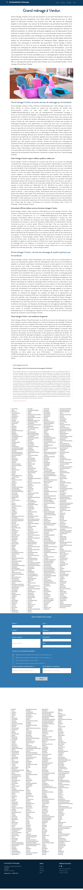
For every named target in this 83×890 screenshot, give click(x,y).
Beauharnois (14, 768)
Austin (29, 453)
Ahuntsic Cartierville (32, 542)
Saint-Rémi (14, 789)
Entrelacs (30, 548)
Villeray (29, 413)
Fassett (43, 823)
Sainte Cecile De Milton (49, 568)
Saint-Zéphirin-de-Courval (64, 841)
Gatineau (14, 593)
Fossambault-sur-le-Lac (31, 713)
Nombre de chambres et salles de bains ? (23, 666)
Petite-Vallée (29, 786)
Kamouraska (29, 733)
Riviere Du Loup (47, 607)
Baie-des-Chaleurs (30, 803)
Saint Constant (31, 416)
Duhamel (44, 832)
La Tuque (14, 606)
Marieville (62, 456)
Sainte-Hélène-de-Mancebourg (33, 844)
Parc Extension (47, 585)
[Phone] (7, 2)
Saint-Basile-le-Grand (16, 775)
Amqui (27, 777)
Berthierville (44, 741)
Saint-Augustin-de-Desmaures (65, 807)
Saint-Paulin (44, 757)
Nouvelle (28, 800)
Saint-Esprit (44, 729)
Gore (61, 535)
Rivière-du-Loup (15, 754)
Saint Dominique (15, 579)
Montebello (44, 822)
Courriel (14, 630)
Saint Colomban (31, 459)
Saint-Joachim (61, 777)
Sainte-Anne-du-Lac (16, 829)
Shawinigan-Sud (45, 764)
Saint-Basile (28, 723)
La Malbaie (14, 511)
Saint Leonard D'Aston (17, 465)
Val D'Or (13, 498)
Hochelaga (46, 485)
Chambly (30, 569)
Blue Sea (44, 854)
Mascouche (30, 514)
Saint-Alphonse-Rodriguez (48, 720)
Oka (45, 587)
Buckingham (45, 848)
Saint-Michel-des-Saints (17, 828)
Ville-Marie (28, 828)
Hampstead (14, 566)
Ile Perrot (62, 465)
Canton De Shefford (64, 452)
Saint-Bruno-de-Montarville (18, 770)
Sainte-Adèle (15, 839)
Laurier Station (15, 437)
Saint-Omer (28, 804)
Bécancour (60, 829)
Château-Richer (15, 854)
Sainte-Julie (14, 778)
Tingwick (14, 471)
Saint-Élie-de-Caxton (46, 758)
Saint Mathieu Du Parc (65, 410)
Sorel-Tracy (14, 744)
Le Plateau (30, 479)
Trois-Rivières (15, 719)
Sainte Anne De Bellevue (49, 569)
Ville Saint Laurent (48, 517)
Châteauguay (15, 738)
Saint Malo (30, 408)
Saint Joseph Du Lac (16, 577)
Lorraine (46, 527)
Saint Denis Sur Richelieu (65, 459)
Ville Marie (14, 540)
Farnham (62, 461)
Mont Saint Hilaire (48, 566)
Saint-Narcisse (45, 709)
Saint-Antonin (29, 755)
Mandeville (46, 590)
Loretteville (14, 482)
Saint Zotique (47, 521)
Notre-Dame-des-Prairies (17, 807)
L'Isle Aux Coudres (16, 463)
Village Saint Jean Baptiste (18, 574)
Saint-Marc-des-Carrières (31, 725)
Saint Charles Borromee (65, 445)
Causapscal (28, 778)
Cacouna (28, 751)
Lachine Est (62, 481)
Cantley (43, 836)
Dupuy (27, 847)
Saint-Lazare (14, 796)
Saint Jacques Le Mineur (49, 503)
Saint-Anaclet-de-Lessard (31, 774)
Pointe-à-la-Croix (30, 799)
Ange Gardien (31, 507)
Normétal (28, 826)
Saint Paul (30, 550)
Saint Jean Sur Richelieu (65, 588)
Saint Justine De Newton (49, 472)
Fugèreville (28, 831)
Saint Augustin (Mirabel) (33, 523)
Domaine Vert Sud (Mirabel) (50, 523)
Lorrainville (28, 833)
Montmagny (28, 739)
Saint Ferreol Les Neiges (17, 449)
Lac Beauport (15, 537)
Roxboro (46, 505)
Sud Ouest (46, 490)
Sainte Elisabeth (31, 463)
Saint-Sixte (44, 825)
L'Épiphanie (44, 732)
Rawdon (29, 481)
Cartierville (46, 433)
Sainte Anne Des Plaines (65, 408)
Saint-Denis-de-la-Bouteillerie (32, 738)
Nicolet (13, 478)
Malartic (13, 548)
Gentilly (13, 546)
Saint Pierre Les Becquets (17, 520)
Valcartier (14, 549)
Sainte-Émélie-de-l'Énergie (48, 723)
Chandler (28, 790)
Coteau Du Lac (31, 450)
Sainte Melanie (47, 550)
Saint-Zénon (45, 725)
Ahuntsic (62, 416)
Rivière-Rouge (15, 819)
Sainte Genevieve (32, 461)
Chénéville (44, 826)
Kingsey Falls (15, 494)
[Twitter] (61, 866)
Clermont (14, 485)
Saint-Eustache (15, 746)
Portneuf (14, 555)
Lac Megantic (63, 582)
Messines (14, 431)
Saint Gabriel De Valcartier (18, 447)
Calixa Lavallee (47, 539)
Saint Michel (46, 427)
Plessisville (14, 521)
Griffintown (46, 478)
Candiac (46, 555)
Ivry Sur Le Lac (47, 414)
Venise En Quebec (48, 500)
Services (41, 868)
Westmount (62, 439)
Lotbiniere (14, 556)
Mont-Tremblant (15, 771)
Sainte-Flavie (29, 771)
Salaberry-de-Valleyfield (17, 748)
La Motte (28, 838)
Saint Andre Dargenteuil (49, 474)
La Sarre (13, 510)
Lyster (13, 410)
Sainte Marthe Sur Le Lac (33, 564)
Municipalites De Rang (33, 504)
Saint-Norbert (45, 748)
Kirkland (30, 474)
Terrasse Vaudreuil (32, 526)
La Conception (45, 803)
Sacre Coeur (14, 492)
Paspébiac (28, 791)
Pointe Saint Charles (48, 562)
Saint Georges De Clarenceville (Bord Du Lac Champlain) (66, 528)
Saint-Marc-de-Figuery (31, 839)
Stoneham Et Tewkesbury (17, 487)
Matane (27, 775)
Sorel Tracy (46, 468)
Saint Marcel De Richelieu (50, 437)
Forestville (14, 533)
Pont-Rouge (28, 715)
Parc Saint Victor (47, 574)
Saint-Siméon (61, 752)
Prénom (14, 623)
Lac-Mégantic (15, 831)
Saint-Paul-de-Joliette (47, 736)
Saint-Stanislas (45, 778)
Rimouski (46, 593)
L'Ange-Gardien (29, 712)
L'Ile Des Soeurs (47, 564)
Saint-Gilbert (45, 797)
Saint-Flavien (61, 815)
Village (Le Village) (32, 468)
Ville (44, 643)
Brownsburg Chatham (49, 561)
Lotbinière (60, 812)
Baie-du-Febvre (61, 838)
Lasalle (29, 524)
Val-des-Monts (45, 839)
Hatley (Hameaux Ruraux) (33, 452)
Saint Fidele (14, 439)
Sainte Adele (15, 591)
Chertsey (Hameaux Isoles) (34, 546)
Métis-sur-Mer (29, 780)
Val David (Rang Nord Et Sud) (50, 491)
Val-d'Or (13, 749)
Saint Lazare (46, 584)
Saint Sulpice (47, 411)
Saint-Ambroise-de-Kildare (48, 716)
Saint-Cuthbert (45, 726)
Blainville (62, 519)
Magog (13, 773)
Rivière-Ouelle (29, 736)
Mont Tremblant (31, 597)
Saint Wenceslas (15, 421)
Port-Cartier (60, 741)
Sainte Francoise (15, 469)
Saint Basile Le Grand (16, 581)
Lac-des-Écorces (45, 815)
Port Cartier (14, 418)
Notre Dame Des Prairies (65, 414)
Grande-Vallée (29, 784)
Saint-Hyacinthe (15, 733)
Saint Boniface (63, 418)
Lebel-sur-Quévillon (30, 812)
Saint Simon (30, 490)
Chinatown (46, 494)
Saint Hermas (63, 475)
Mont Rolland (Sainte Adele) (50, 447)
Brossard (46, 604)
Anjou (45, 450)
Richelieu (46, 417)
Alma (13, 759)
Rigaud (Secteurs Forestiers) (50, 452)
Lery (29, 430)
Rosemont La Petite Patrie (34, 549)
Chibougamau (15, 459)
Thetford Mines (63, 593)
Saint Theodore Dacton (33, 516)
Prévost (13, 836)
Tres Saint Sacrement (32, 574)
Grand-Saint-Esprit (62, 839)
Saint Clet (62, 484)
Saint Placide (31, 449)
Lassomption (31, 488)
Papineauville (45, 820)
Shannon (14, 466)
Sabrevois (46, 519)
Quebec (62, 584)
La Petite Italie (31, 508)
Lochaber (44, 845)
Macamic (14, 468)
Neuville (13, 514)
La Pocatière (29, 732)
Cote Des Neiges (64, 485)
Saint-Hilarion (15, 849)
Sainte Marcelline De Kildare (34, 414)
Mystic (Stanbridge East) (33, 433)
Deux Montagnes (16, 568)
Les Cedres (46, 434)
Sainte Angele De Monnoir (50, 495)
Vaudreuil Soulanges (64, 497)
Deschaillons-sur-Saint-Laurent (65, 826)
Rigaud (45, 553)
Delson (45, 431)
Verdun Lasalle (47, 497)
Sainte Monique (15, 553)
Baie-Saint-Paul (15, 845)
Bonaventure (29, 793)
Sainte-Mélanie (45, 717)
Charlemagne (47, 594)
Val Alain (14, 440)
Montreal (46, 449)
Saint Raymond (15, 530)
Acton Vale (30, 577)
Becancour (14, 427)
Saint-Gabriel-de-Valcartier (64, 781)
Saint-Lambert (15, 762)
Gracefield (44, 852)
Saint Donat (62, 585)
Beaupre (14, 504)
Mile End (46, 545)
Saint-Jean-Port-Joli (30, 741)
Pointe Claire (31, 517)
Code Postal (46, 637)
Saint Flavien (14, 532)
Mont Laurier (15, 607)
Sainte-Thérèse (15, 761)
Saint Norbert (47, 416)
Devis (41, 872)
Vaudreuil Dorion (32, 582)
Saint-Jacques (45, 733)
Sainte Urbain (15, 408)
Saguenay (14, 720)
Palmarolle (28, 825)
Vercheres (30, 527)
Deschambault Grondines (17, 552)
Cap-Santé (28, 722)
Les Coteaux (14, 590)
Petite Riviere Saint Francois (18, 516)
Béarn (27, 832)
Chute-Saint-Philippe (46, 818)
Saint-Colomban (15, 835)
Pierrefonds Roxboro (16, 572)
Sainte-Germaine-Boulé (31, 845)
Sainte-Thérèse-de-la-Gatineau (65, 719)
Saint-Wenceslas (62, 845)
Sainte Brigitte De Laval (17, 452)
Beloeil (29, 491)
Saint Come (62, 552)
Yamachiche (46, 408)
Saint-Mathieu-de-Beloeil (31, 852)
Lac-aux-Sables (45, 774)
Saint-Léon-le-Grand (46, 754)
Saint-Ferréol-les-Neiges (63, 773)
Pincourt (62, 423)
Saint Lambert (63, 492)
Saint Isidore (47, 459)
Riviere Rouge (63, 600)
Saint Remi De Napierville (50, 559)
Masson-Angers (45, 835)
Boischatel (14, 426)
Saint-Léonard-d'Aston (63, 835)
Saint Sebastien (15, 564)
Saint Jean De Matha (48, 426)
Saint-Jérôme (15, 729)
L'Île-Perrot (14, 799)
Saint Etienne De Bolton (49, 456)
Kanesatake (30, 477)
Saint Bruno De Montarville (34, 588)
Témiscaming (29, 829)
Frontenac (62, 521)
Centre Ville (46, 465)
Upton (61, 479)
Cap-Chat (28, 781)
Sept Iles (14, 456)
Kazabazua (14, 433)
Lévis (13, 716)
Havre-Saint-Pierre (62, 742)
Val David (30, 607)
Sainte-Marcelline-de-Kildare (48, 719)
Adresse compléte (17, 637)
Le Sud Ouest (31, 443)
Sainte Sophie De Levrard (17, 491)
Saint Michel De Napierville (66, 488)
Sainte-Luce (28, 773)
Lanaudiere (62, 494)
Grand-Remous (45, 851)
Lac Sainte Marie (15, 488)
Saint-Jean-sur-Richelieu (17, 723)
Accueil (41, 866)
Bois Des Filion (63, 471)
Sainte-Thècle (45, 770)
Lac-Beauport (61, 786)
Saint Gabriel (15, 550)
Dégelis (27, 759)
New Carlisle (29, 794)
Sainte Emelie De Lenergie (50, 582)
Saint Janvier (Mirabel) (17, 561)
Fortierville (14, 450)
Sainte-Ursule (45, 755)
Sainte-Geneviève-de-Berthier (49, 739)
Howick (45, 484)
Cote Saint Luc (63, 458)
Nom (44, 623)
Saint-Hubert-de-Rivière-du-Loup (33, 754)
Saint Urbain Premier (64, 443)
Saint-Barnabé (45, 759)
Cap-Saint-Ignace (30, 742)
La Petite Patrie (47, 577)
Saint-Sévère (45, 761)
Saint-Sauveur (15, 838)
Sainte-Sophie (15, 833)
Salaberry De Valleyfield (65, 606)
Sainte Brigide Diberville (33, 437)
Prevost (29, 603)
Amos (13, 424)
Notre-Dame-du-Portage (31, 752)
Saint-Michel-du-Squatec (31, 764)
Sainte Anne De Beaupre (17, 453)
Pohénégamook (29, 758)
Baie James (14, 411)
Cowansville (62, 513)
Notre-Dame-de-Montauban (48, 773)
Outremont (30, 530)
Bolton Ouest (63, 536)
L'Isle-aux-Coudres (62, 761)
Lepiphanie (30, 475)
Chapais (13, 529)
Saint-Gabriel (45, 746)
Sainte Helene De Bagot (65, 482)
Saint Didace (63, 477)
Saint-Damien (29, 854)
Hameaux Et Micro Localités (34, 417)
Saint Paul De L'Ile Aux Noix (34, 565)
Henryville (62, 491)
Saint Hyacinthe (47, 565)
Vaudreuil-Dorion (16, 791)
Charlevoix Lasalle (48, 487)
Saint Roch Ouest (64, 558)
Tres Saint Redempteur (33, 575)
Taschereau (28, 848)
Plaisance (44, 847)
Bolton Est (62, 417)
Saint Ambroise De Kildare (50, 575)
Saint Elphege (15, 434)
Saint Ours (62, 450)
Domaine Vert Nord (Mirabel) (18, 565)
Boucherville (14, 601)
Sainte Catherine (47, 579)
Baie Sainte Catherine (17, 490)
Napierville (30, 521)
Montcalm (44, 813)
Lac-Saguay (44, 809)
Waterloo (30, 465)
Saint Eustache (31, 568)
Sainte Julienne (15, 578)
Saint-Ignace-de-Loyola (47, 744)
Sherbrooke (46, 609)
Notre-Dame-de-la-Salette (48, 842)
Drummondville (47, 591)
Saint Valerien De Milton (33, 410)
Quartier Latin (15, 562)
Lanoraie (44, 742)
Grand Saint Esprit (16, 442)
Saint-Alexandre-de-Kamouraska (33, 748)
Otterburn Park (63, 537)
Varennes (30, 590)
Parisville (14, 484)
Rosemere (62, 453)
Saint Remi (46, 492)
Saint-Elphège (61, 842)
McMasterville (31, 571)
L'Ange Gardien (15, 495)
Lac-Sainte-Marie (62, 715)
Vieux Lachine (31, 445)
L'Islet (27, 744)
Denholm (14, 462)
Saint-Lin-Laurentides (16, 832)
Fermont (14, 503)
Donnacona (14, 508)
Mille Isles (46, 588)
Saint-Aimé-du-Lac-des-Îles (48, 816)
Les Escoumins (15, 416)
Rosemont (62, 514)
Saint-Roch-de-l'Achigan (47, 730)
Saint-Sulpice (15, 804)
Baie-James (28, 810)
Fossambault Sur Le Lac (17, 436)
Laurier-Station (61, 813)
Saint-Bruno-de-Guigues (31, 835)
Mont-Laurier (15, 818)
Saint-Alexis (44, 728)
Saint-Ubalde (45, 775)
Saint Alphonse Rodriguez (66, 446)
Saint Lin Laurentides (48, 600)
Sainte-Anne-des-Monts (31, 783)
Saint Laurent (31, 533)
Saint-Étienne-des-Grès (47, 762)
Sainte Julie (46, 532)
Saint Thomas (63, 487)
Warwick (13, 474)
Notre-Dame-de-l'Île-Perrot (18, 790)
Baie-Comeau (15, 758)
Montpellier (44, 831)
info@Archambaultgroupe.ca (20, 112)
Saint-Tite (44, 768)
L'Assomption (15, 802)
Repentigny (46, 420)
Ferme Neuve (31, 594)
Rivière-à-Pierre (45, 800)
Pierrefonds (30, 418)
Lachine (61, 455)
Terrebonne (30, 505)
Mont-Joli (28, 767)
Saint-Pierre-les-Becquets (64, 828)
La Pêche (60, 717)
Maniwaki (44, 849)
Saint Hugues (31, 566)
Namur (43, 828)
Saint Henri (46, 533)
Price (27, 768)
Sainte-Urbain (61, 765)
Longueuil (30, 495)
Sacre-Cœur (60, 749)
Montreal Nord (47, 436)
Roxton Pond (63, 523)
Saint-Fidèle (61, 762)
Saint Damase (63, 539)
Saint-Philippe (15, 783)
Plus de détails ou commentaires (51, 666)
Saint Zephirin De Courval (17, 519)
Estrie (61, 548)
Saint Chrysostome (48, 440)
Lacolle (45, 466)
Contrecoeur (31, 439)
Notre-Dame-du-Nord (31, 836)
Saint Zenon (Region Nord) (50, 498)
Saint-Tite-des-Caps (16, 852)
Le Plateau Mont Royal (33, 532)
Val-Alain (60, 818)
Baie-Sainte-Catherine (63, 751)
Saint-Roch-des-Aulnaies (31, 746)
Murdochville (29, 806)
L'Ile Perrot (62, 578)
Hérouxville (44, 767)
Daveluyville (14, 513)
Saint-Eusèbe (29, 761)
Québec (13, 713)
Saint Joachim (15, 542)
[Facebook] (59, 866)
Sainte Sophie (15, 610)
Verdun (29, 581)
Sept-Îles (14, 755)
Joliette (13, 598)
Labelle (61, 579)
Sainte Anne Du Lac (16, 594)
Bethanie (62, 516)
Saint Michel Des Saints (65, 571)
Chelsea (44, 838)
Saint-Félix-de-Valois (46, 713)
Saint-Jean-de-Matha (46, 715)
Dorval (61, 413)
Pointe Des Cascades (32, 559)
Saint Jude (30, 561)
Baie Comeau (15, 536)
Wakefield (14, 429)
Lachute (45, 578)
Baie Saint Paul (15, 497)
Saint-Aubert (29, 745)
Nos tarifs (42, 870)
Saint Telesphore (31, 591)
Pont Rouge (14, 417)
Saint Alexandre (63, 533)
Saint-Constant (15, 767)
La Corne (28, 851)
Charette (46, 488)
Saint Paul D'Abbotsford (49, 549)
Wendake (14, 545)
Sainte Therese (15, 611)
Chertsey (14, 604)
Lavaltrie (62, 594)
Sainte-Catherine (15, 786)
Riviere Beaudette (32, 431)
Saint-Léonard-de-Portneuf (48, 799)
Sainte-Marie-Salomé (16, 812)
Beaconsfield (47, 462)
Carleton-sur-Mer (30, 796)
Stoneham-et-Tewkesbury (64, 784)
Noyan (13, 575)
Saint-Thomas (45, 738)
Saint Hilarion (15, 517)
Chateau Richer (15, 446)
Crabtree (30, 411)
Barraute (28, 820)
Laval (29, 584)
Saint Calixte (30, 553)
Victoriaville (14, 461)
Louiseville (46, 536)
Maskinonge (63, 431)
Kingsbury (46, 548)
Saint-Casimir (29, 730)
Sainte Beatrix (47, 463)
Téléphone (45, 630)
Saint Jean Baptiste (48, 540)
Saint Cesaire (31, 469)
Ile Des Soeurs (31, 500)
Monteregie (62, 556)
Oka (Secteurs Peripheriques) (50, 479)
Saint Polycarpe (63, 559)
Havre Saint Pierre (16, 535)
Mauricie (46, 418)
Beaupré (14, 800)
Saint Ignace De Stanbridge (50, 475)
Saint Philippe (15, 600)
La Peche (14, 445)
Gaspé (27, 787)
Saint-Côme (44, 710)
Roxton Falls (30, 529)
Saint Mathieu (31, 540)
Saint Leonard (47, 424)
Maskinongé (45, 749)
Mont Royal (46, 458)
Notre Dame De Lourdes (65, 430)
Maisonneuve (31, 485)
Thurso (43, 844)
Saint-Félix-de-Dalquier (31, 842)
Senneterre (14, 526)
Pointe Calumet (63, 421)
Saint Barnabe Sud (48, 439)
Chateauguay (31, 494)
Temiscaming (15, 539)
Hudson (13, 582)
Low (13, 501)
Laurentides (62, 420)
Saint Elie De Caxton (48, 581)
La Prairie (62, 517)
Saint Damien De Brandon (34, 537)
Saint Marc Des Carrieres (17, 430)
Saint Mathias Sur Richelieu (66, 495)
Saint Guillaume (31, 458)
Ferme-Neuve (15, 822)
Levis (61, 566)
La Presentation (63, 490)
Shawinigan (14, 603)
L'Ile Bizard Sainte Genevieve (50, 546)
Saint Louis (46, 410)
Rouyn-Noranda (15, 751)
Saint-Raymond (29, 716)
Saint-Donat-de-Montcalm (18, 844)
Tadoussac (14, 443)
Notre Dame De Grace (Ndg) (34, 478)
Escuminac (28, 802)
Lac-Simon (44, 829)
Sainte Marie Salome (32, 558)
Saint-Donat (14, 816)
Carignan (62, 549)
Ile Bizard (30, 487)
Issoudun (14, 472)
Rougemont (62, 524)
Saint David (30, 466)
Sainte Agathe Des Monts (66, 604)
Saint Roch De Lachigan (33, 492)
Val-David (14, 841)
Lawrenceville (47, 537)
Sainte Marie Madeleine (49, 535)
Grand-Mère (45, 765)
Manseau (14, 420)
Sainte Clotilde (63, 520)
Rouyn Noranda (15, 524)
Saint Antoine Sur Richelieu (66, 466)
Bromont (30, 440)
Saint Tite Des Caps (16, 527)
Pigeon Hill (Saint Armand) (66, 545)
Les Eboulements (16, 500)
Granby (45, 504)
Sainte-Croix (61, 810)
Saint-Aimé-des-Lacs (62, 768)
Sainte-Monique (61, 844)
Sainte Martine (47, 413)
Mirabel (61, 546)
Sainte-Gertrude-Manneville (32, 841)
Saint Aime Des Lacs (16, 455)
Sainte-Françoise (62, 822)
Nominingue (63, 607)
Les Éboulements (16, 851)
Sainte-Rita (28, 762)
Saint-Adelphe (45, 771)
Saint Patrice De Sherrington (66, 503)
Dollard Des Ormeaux (33, 552)
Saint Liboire (31, 442)
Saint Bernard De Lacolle (65, 550)
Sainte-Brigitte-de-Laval (31, 709)
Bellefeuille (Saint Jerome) (34, 420)
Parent (61, 569)
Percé (27, 789)
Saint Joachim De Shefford (34, 562)
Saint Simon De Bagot (49, 501)
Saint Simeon (15, 423)
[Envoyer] (41, 678)
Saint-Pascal (28, 735)
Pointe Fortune (31, 572)
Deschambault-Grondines (32, 720)
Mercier (13, 609)
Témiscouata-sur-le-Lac (31, 757)
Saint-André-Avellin (46, 819)
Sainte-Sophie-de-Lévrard (64, 833)
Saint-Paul (14, 810)
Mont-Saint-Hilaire (16, 774)
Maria (27, 797)
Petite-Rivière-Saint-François (64, 759)
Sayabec (28, 770)
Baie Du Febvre (15, 543)
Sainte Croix (14, 458)
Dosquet (14, 523)
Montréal (14, 709)
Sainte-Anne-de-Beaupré (63, 771)
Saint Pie (30, 539)
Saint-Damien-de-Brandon (48, 712)
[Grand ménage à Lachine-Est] (42, 401)
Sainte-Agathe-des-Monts (17, 842)
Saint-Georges (15, 757)
